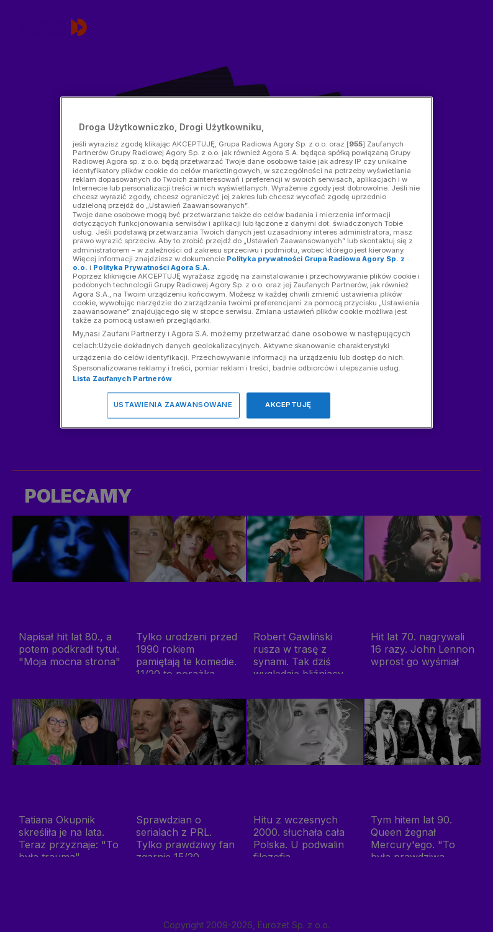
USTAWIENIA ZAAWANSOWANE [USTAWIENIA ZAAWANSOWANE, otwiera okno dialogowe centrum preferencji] (173, 405)
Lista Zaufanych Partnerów (122, 379)
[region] (246, 263)
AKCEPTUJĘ (288, 405)
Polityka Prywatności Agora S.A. (151, 267)
